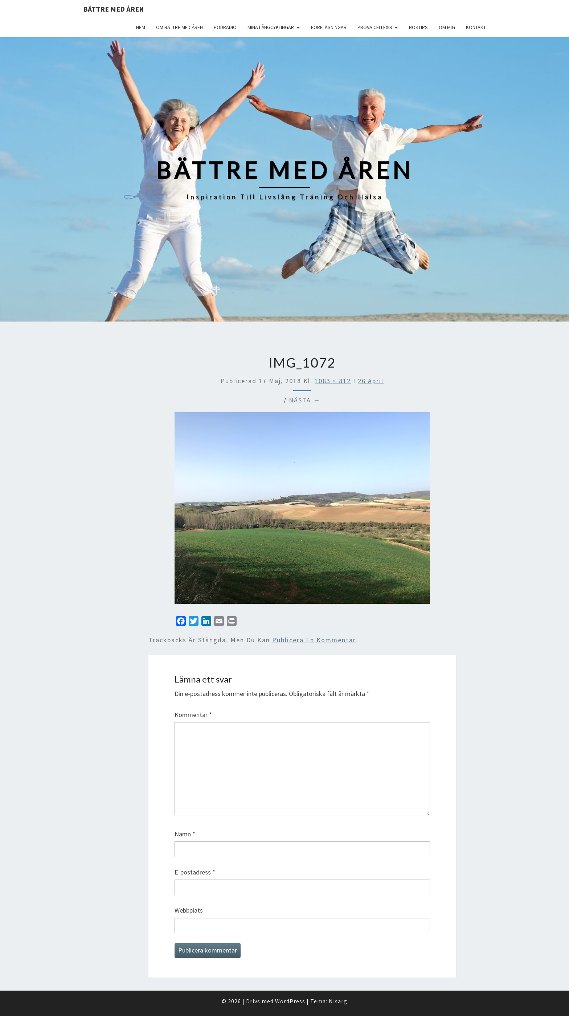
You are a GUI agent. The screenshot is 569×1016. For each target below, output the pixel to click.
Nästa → (304, 400)
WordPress (290, 1001)
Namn (185, 834)
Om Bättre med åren (179, 27)
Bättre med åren (113, 8)
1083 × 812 (333, 381)
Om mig (447, 27)
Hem (140, 27)
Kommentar (193, 714)
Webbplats (189, 910)
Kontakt (476, 27)
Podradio (225, 27)
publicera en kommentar (314, 640)
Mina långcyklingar (270, 27)
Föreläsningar (329, 27)
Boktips (418, 27)
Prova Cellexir (374, 27)
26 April (371, 381)
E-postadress (195, 872)
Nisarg (338, 1001)
